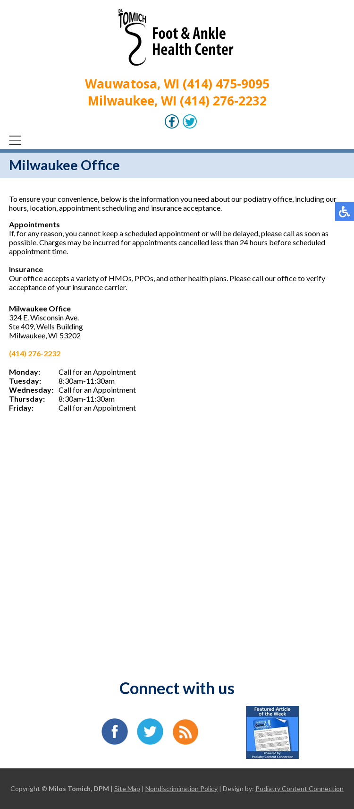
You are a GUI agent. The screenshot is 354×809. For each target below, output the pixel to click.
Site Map (127, 788)
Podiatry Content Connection (299, 788)
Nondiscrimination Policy (181, 788)
